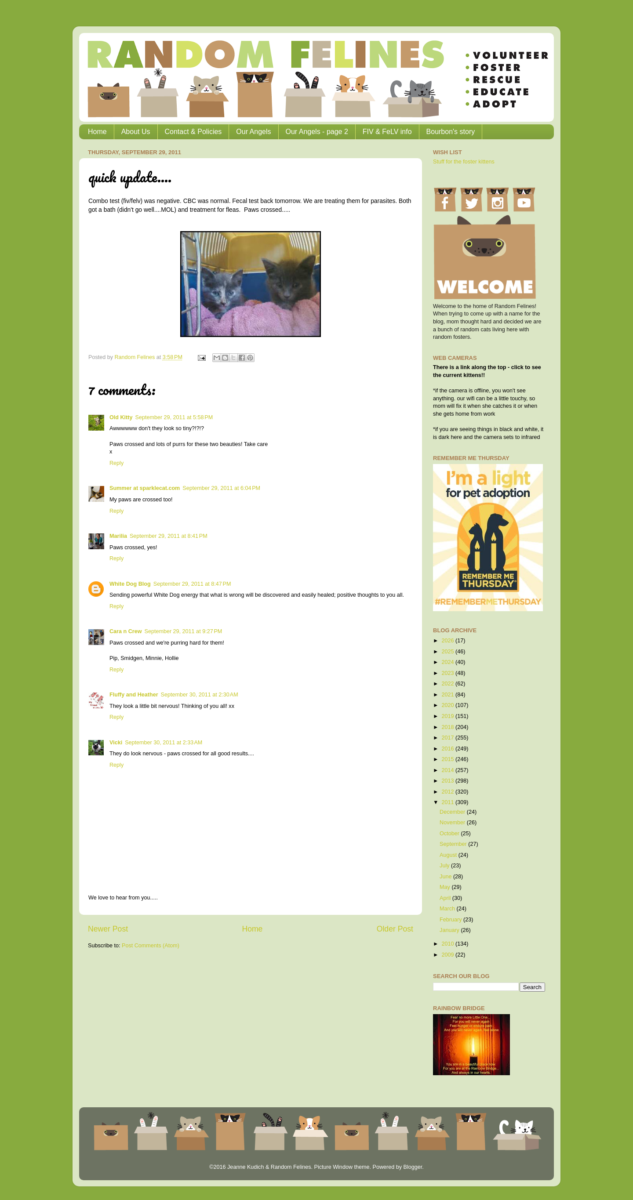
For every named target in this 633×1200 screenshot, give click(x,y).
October (450, 833)
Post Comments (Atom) (150, 946)
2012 (448, 792)
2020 (448, 705)
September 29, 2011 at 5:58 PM (174, 417)
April (446, 898)
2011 (448, 802)
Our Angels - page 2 (317, 131)
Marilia (118, 536)
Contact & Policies (193, 131)
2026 (448, 641)
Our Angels (253, 131)
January (450, 930)
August (449, 855)
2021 (448, 695)
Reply (116, 463)
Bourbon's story (450, 131)
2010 (448, 944)
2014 (448, 770)
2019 (448, 716)
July (445, 866)
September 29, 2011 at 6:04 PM (221, 488)
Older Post (395, 928)
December (453, 812)
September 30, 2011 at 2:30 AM (199, 695)
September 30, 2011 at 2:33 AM (163, 743)
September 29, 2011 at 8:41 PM (168, 536)
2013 (448, 781)
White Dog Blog (130, 584)
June (446, 877)
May (445, 887)
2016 (448, 749)
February (451, 920)
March (448, 909)
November (453, 822)
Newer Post (108, 928)
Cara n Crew (125, 631)
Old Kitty (120, 417)
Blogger (412, 1167)
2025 (448, 652)
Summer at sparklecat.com (144, 488)
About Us (135, 131)
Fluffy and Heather (133, 695)
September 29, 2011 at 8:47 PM (192, 584)
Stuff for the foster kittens (464, 162)
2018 (448, 727)
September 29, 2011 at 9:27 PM (183, 631)
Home (97, 131)
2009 (448, 955)
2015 (448, 759)
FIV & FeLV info (387, 131)
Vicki (115, 743)
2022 (448, 684)
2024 (448, 662)
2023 (448, 673)
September (454, 844)
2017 (448, 738)
